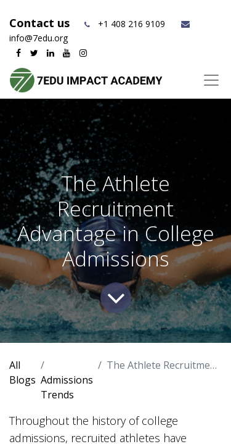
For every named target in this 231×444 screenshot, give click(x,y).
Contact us (41, 22)
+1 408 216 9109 (131, 24)
